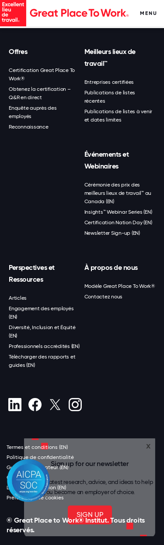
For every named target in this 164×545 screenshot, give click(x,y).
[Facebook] (35, 404)
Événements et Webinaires (106, 160)
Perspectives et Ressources (32, 273)
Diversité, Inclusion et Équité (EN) (42, 331)
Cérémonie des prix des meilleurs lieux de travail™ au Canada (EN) (118, 193)
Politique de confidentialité (40, 457)
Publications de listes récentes (110, 97)
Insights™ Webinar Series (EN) (118, 212)
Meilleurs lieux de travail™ (110, 57)
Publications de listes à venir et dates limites (118, 115)
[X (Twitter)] (55, 404)
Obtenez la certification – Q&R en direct (40, 93)
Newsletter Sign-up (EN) (112, 233)
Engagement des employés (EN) (41, 312)
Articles (18, 298)
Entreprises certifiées (109, 82)
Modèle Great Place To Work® (119, 286)
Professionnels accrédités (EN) (44, 346)
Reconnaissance (29, 127)
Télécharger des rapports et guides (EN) (42, 361)
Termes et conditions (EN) (37, 447)
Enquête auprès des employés (33, 112)
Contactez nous (103, 297)
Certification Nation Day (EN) (118, 222)
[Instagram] (75, 404)
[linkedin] (15, 404)
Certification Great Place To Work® (42, 74)
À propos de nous (111, 267)
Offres (18, 51)
